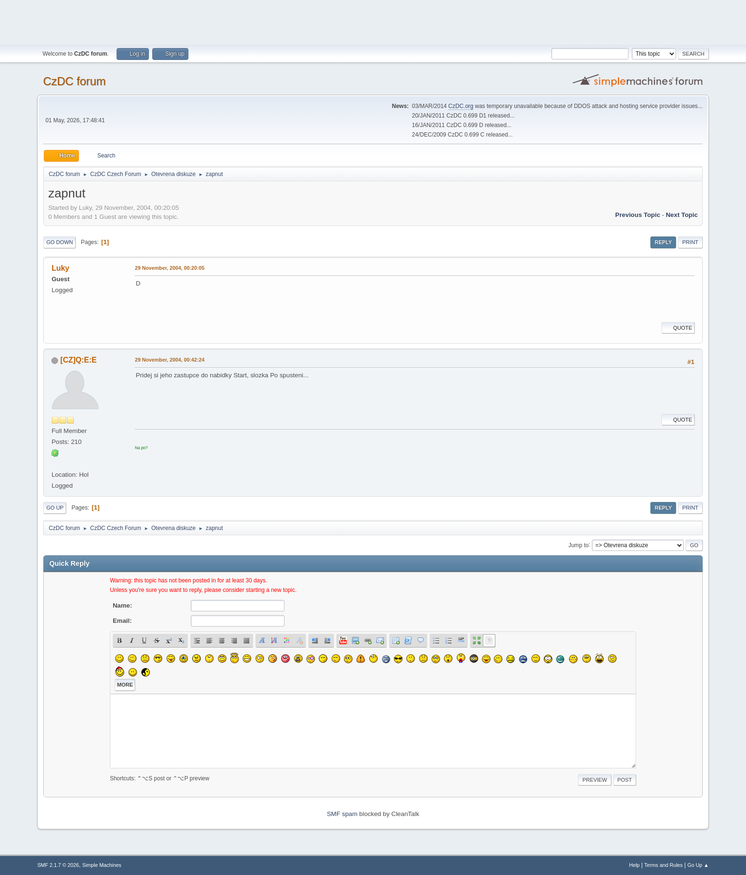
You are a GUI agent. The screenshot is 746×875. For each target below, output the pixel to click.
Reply (663, 242)
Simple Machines (101, 865)
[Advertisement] (373, 21)
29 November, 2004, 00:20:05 (169, 268)
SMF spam (342, 813)
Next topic (681, 214)
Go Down (59, 242)
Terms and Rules (663, 865)
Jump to (579, 544)
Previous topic (637, 214)
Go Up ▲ (698, 865)
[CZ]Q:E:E (78, 360)
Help (634, 865)
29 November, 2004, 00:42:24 (169, 360)
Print (690, 242)
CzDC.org (460, 106)
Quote (678, 328)
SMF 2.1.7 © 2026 (58, 865)
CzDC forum (74, 81)
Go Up (54, 508)
